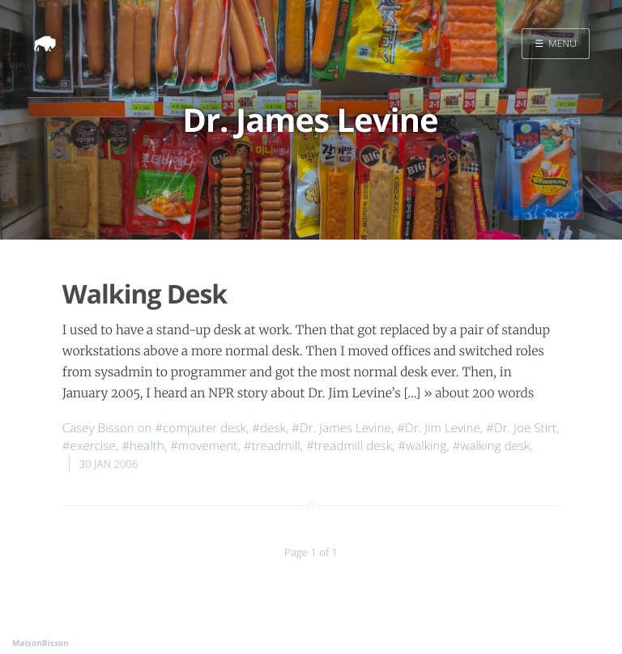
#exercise (89, 446)
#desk (269, 428)
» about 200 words (479, 393)
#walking (422, 446)
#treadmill (272, 446)
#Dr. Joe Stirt (521, 428)
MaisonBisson (40, 642)
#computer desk (201, 428)
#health (142, 446)
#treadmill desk (349, 446)
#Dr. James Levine (341, 428)
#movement (203, 446)
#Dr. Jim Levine (438, 428)
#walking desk (491, 446)
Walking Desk (144, 294)
